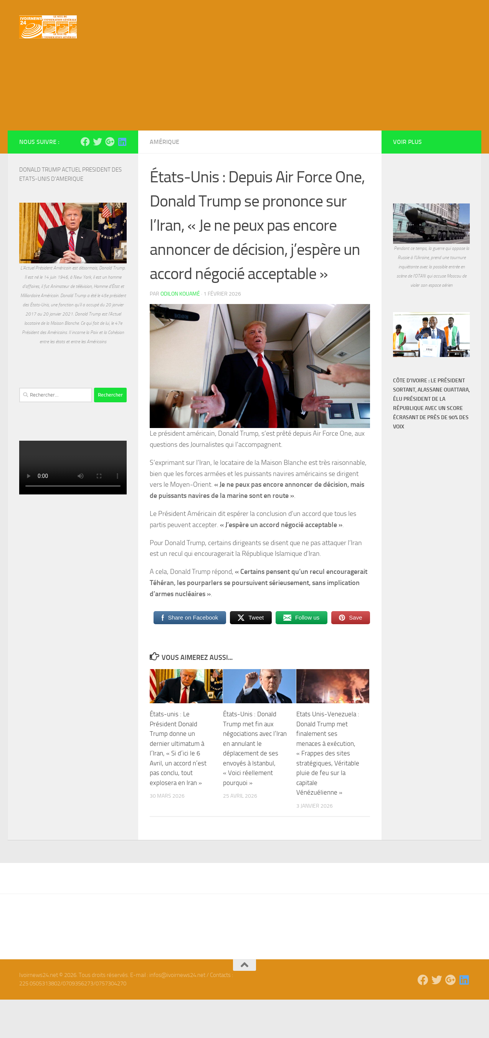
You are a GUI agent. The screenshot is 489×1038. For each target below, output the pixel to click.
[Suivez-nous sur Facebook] (85, 180)
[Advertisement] (244, 111)
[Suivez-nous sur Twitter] (97, 180)
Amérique (164, 180)
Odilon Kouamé (180, 332)
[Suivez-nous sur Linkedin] (122, 180)
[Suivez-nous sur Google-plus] (109, 180)
